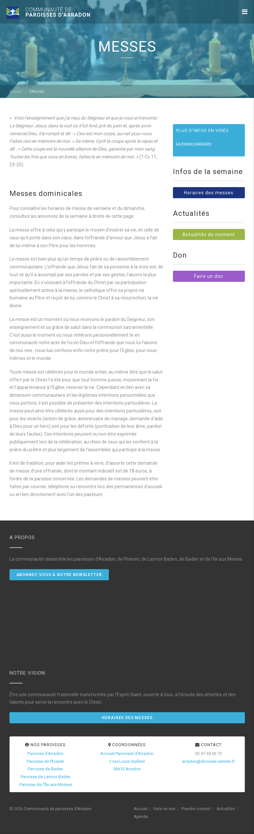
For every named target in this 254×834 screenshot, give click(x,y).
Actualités (225, 809)
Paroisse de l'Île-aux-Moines (45, 784)
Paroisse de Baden (45, 768)
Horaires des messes (208, 192)
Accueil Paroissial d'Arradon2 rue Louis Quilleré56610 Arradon (126, 761)
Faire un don (208, 276)
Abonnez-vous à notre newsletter (59, 574)
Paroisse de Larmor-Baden (46, 776)
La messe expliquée (194, 143)
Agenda (141, 816)
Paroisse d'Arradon (45, 753)
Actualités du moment (208, 234)
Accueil (15, 91)
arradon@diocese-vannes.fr (208, 761)
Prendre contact (196, 809)
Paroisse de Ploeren (45, 761)
